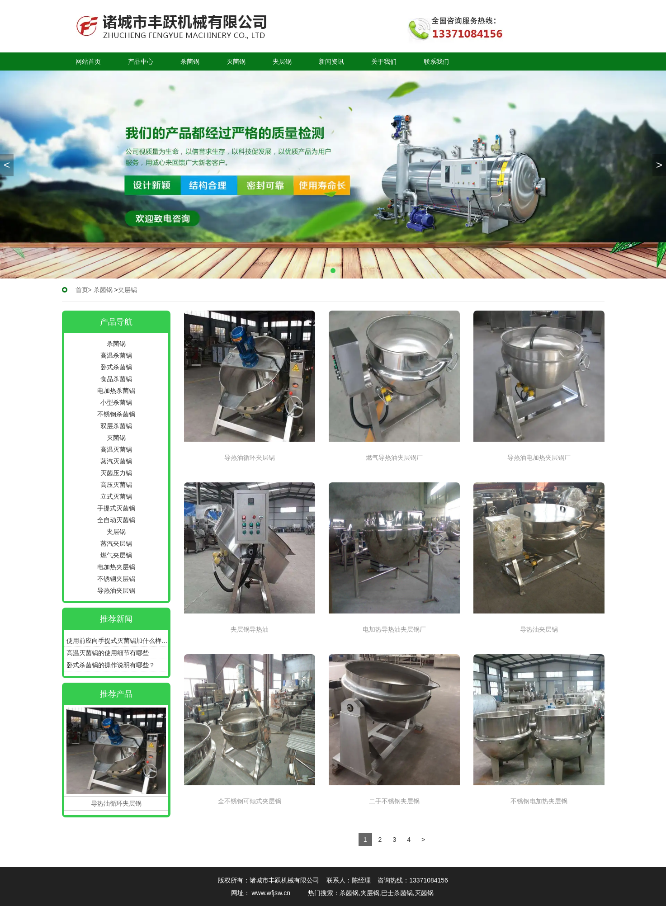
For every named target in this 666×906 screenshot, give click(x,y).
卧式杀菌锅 (116, 367)
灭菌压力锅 (116, 473)
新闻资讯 (331, 61)
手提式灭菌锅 (116, 508)
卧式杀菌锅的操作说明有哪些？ (110, 665)
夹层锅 (282, 61)
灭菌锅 (236, 61)
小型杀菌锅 (116, 402)
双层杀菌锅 (116, 425)
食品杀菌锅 (116, 378)
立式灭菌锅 (116, 496)
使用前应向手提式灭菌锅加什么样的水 (117, 640)
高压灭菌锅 (116, 484)
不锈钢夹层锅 (116, 578)
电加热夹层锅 (116, 567)
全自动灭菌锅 (116, 520)
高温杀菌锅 (116, 355)
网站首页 (88, 61)
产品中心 (140, 61)
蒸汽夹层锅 (116, 543)
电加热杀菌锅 (116, 390)
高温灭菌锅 (116, 449)
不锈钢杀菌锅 (116, 414)
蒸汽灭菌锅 (116, 461)
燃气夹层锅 (116, 555)
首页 (82, 289)
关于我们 (384, 61)
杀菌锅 (189, 61)
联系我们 (436, 61)
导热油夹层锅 (116, 590)
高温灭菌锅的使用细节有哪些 (107, 652)
